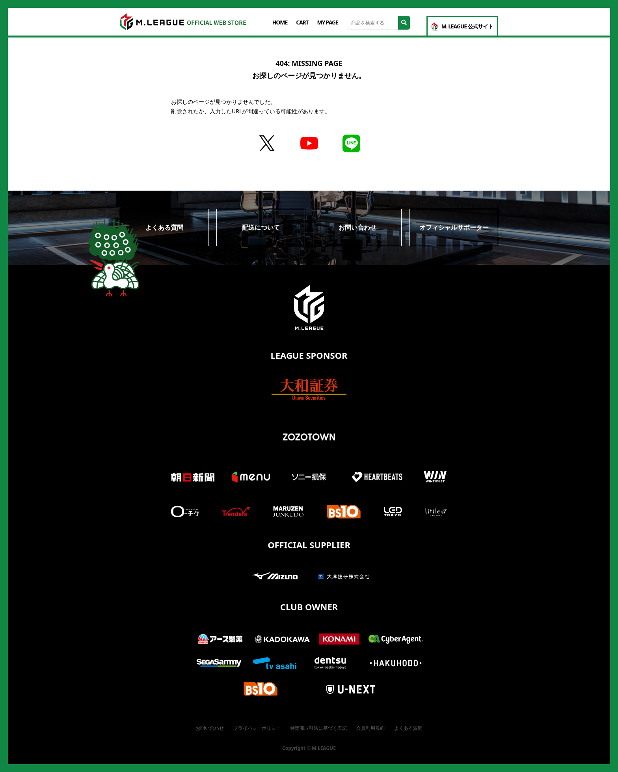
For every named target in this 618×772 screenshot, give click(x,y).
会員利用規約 (370, 728)
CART (302, 22)
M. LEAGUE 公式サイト (462, 26)
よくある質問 (164, 227)
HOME (279, 22)
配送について (261, 227)
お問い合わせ (357, 227)
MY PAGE (327, 22)
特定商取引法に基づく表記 (318, 728)
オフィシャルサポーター (454, 227)
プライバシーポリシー (257, 728)
